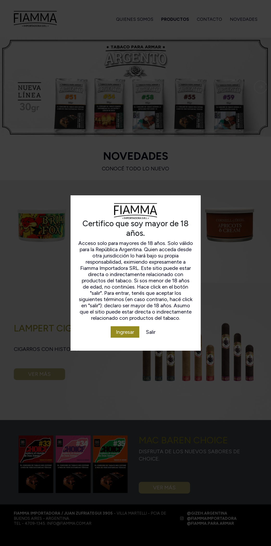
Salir (150, 332)
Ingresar (125, 332)
